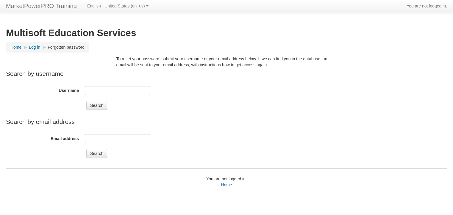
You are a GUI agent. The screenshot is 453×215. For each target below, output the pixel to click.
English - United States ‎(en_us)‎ (118, 6)
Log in (34, 47)
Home (15, 47)
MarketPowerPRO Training (41, 6)
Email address (65, 138)
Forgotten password (66, 47)
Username (69, 90)
